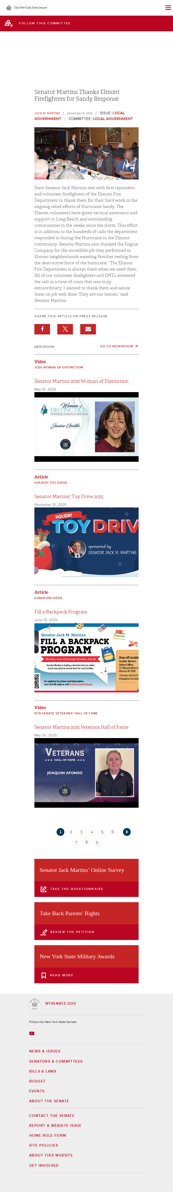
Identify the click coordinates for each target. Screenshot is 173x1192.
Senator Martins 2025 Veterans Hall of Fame (81, 727)
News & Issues (44, 1051)
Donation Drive (48, 598)
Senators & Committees (56, 1061)
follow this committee (45, 23)
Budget (37, 1081)
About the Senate (49, 1101)
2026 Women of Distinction (58, 367)
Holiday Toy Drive (50, 482)
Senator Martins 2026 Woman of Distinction (81, 381)
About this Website (51, 1155)
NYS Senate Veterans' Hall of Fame (66, 713)
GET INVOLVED (44, 1165)
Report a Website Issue (55, 1126)
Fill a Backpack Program (61, 612)
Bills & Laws (43, 1071)
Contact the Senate (52, 1116)
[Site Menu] (168, 8)
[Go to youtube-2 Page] (32, 1033)
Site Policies (43, 1145)
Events (37, 1091)
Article (41, 477)
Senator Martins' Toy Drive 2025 (68, 497)
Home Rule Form (47, 1135)
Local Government (113, 119)
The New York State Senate (30, 8)
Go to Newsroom (116, 346)
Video (40, 361)
